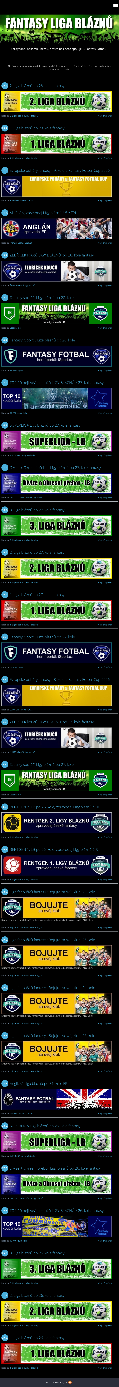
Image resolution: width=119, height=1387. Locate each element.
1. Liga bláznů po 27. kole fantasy (37, 594)
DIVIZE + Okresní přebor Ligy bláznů (26, 497)
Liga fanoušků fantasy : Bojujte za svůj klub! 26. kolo (52, 891)
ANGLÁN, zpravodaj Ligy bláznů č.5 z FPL (43, 212)
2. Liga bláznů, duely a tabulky (24, 115)
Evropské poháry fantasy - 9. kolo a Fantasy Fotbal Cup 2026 (60, 170)
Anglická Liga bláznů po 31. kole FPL (39, 1083)
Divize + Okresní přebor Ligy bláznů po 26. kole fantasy (55, 1168)
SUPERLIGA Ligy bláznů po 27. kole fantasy (45, 425)
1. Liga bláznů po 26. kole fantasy (37, 1337)
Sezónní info (15, 328)
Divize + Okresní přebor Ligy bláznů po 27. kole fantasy (55, 467)
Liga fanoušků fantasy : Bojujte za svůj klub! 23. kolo (52, 1035)
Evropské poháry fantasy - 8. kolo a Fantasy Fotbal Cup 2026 (60, 679)
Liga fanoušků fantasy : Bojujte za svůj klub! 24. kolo (52, 987)
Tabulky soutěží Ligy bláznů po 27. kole (42, 764)
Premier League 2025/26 (21, 243)
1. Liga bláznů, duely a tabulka (24, 158)
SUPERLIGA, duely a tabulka (22, 455)
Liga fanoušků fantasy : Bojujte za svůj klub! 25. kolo (52, 939)
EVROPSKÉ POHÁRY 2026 (21, 200)
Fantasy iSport (16, 370)
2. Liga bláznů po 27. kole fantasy (37, 552)
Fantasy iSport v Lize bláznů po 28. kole (42, 340)
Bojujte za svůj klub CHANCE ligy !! (26, 927)
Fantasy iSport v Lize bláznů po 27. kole (42, 636)
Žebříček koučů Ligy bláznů (22, 285)
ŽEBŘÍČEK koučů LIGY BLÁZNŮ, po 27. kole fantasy (52, 721)
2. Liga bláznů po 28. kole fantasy (37, 85)
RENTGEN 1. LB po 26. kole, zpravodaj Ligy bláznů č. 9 (54, 849)
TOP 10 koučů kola (18, 413)
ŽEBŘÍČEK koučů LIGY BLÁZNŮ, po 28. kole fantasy (52, 255)
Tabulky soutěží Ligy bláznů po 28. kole (42, 297)
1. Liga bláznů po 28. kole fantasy (37, 128)
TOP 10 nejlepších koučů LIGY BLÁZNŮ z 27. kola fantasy (57, 382)
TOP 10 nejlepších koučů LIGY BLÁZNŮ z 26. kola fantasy (57, 1210)
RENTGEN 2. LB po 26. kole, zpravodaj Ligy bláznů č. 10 (55, 806)
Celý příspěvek (105, 115)
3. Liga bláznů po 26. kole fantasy (37, 1253)
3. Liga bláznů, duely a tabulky (24, 540)
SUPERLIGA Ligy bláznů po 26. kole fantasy (45, 1125)
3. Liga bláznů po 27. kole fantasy (37, 509)
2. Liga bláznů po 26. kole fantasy (37, 1295)
